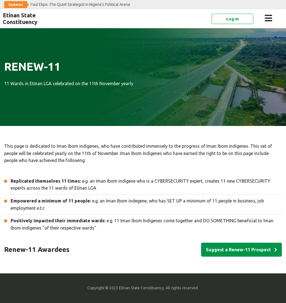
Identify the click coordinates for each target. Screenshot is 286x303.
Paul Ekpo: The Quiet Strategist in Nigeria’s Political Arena (80, 4)
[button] (269, 18)
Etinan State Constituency (20, 18)
